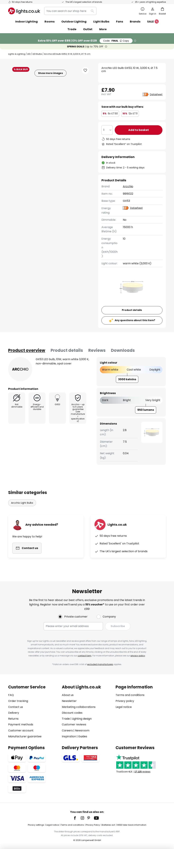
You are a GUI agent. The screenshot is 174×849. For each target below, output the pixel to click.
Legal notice (124, 707)
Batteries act (108, 824)
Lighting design (82, 719)
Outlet (87, 29)
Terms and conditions (130, 695)
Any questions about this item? (135, 320)
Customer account (20, 730)
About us (68, 695)
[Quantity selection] (107, 130)
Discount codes (72, 713)
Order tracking (18, 701)
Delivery (13, 713)
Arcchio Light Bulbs (22, 503)
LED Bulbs (37, 53)
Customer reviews (74, 724)
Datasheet (156, 94)
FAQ (11, 695)
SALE (153, 21)
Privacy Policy (93, 824)
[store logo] (24, 10)
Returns (13, 719)
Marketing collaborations (78, 707)
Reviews (97, 350)
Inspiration (69, 736)
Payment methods (20, 724)
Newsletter (69, 701)
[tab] (26, 350)
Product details (67, 350)
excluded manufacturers (100, 664)
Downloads (123, 350)
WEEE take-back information (131, 824)
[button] (85, 70)
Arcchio (128, 186)
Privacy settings (36, 824)
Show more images (50, 73)
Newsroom (82, 730)
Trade (71, 29)
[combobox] (70, 11)
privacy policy (137, 655)
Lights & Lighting (16, 53)
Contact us (15, 707)
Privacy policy (125, 701)
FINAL (116, 40)
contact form (84, 655)
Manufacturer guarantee (24, 736)
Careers (67, 730)
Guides (82, 736)
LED (28, 53)
